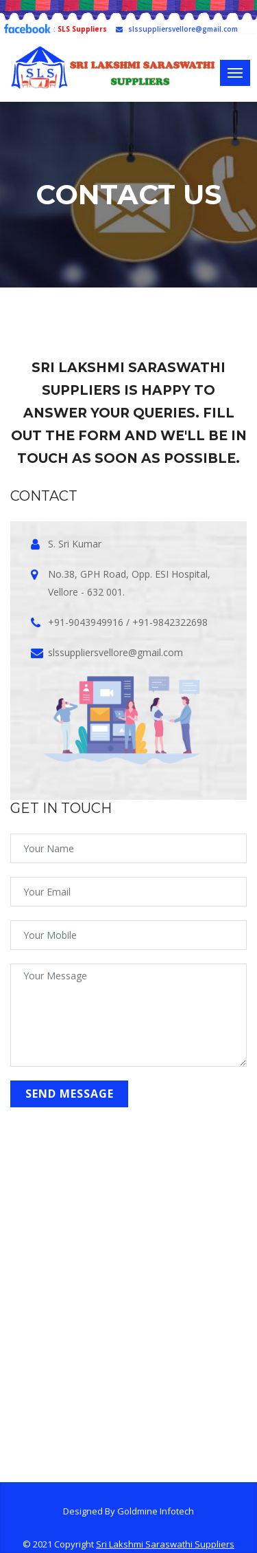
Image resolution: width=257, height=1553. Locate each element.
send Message (69, 1093)
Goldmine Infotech (155, 1511)
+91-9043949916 (85, 622)
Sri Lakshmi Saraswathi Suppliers (165, 1544)
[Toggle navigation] (235, 73)
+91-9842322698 (170, 622)
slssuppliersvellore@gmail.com (177, 29)
